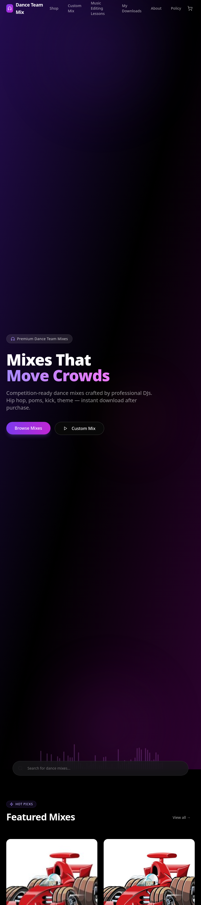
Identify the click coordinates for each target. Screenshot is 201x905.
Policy (176, 8)
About (156, 8)
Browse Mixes (28, 428)
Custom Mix (74, 8)
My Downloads (131, 8)
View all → (182, 817)
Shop (54, 8)
